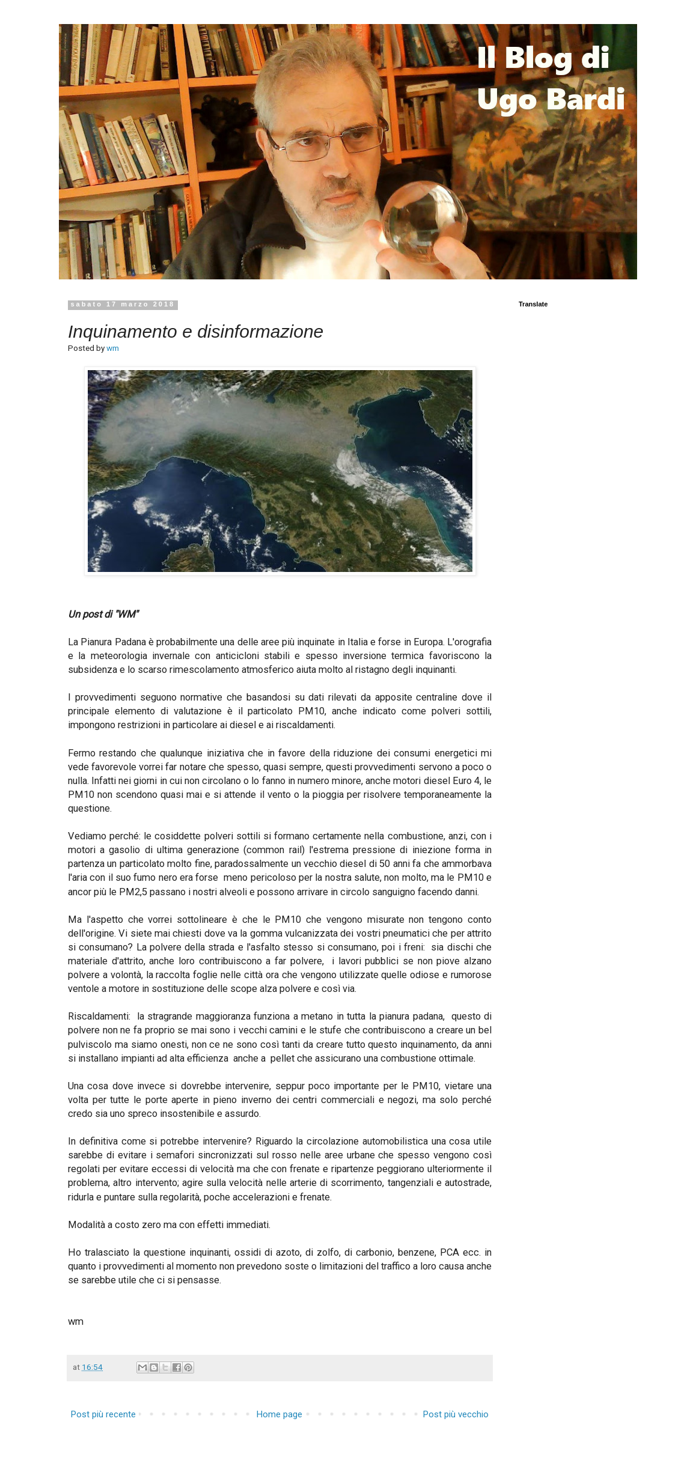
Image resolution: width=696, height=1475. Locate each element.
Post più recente (103, 1414)
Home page (279, 1414)
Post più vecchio (456, 1414)
